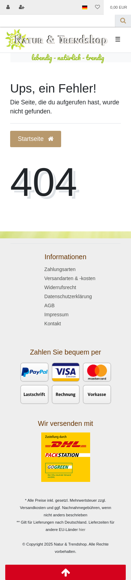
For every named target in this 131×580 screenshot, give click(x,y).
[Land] (84, 7)
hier (82, 529)
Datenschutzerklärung (68, 296)
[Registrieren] (21, 7)
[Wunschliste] (97, 7)
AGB (49, 305)
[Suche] (123, 21)
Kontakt (52, 323)
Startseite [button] (35, 138)
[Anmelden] (8, 7)
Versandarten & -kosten (69, 278)
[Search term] (57, 21)
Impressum (56, 314)
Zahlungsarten (60, 269)
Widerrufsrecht (60, 287)
